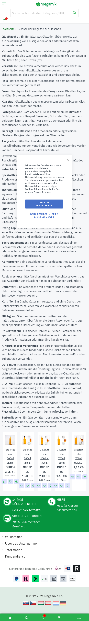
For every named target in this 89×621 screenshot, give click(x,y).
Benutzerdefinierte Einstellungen (44, 215)
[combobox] (44, 13)
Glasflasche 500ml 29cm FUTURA (10, 458)
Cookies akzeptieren (44, 204)
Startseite (8, 29)
